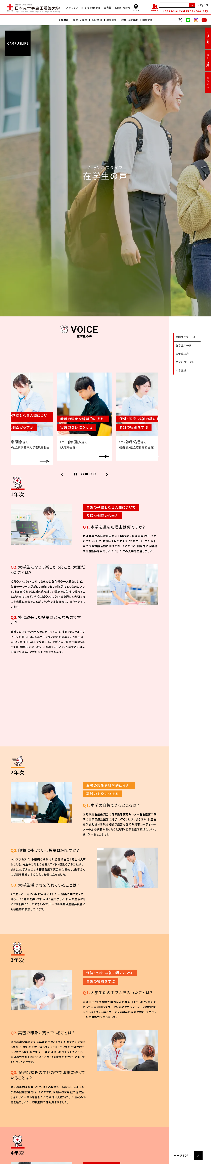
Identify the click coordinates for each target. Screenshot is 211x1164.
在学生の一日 (184, 345)
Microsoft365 (91, 7)
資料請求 (208, 82)
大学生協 (181, 370)
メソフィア (72, 7)
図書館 (107, 7)
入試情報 (208, 38)
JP (200, 5)
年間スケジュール (186, 337)
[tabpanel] (84, 417)
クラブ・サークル (185, 362)
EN (206, 5)
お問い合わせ (122, 7)
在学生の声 (182, 353)
